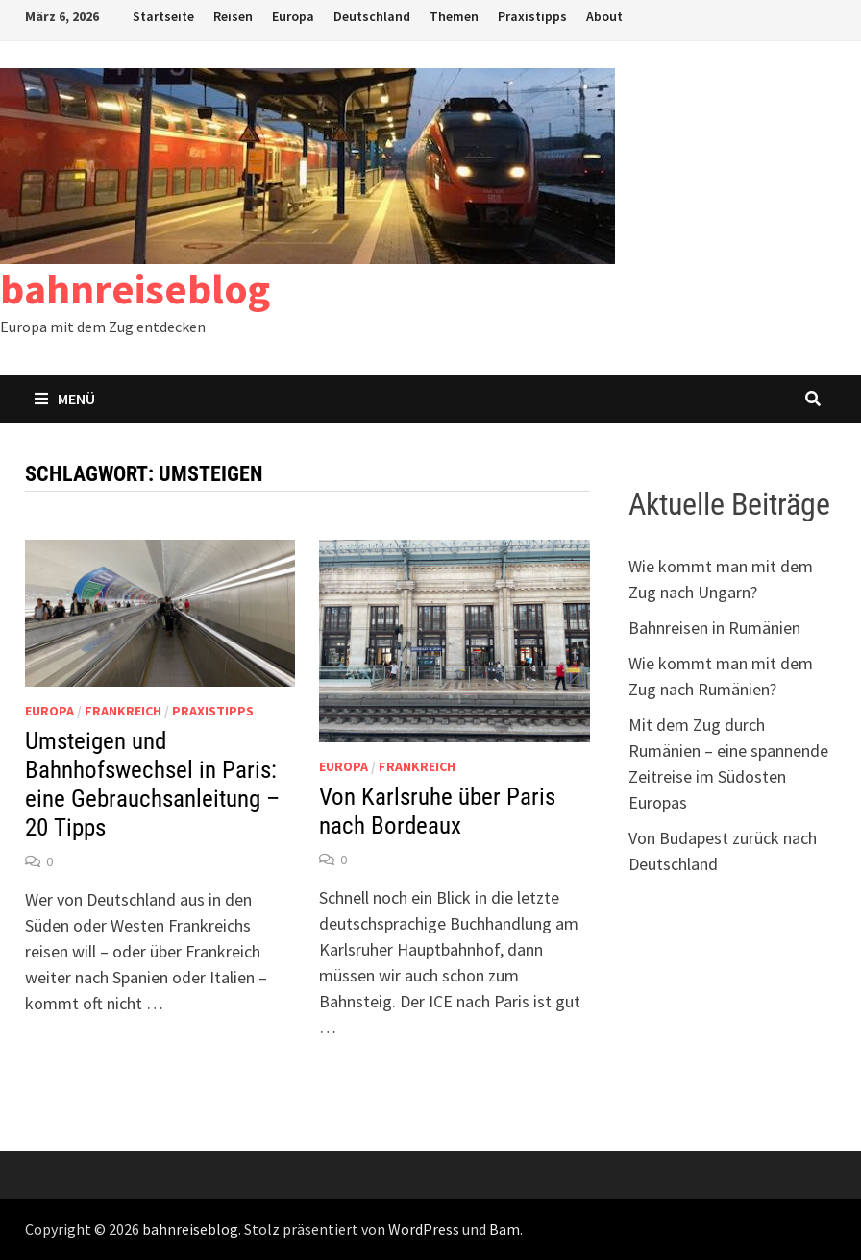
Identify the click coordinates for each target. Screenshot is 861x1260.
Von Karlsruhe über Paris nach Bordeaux (437, 811)
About (604, 16)
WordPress (423, 1229)
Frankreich (123, 710)
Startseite (163, 16)
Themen (454, 16)
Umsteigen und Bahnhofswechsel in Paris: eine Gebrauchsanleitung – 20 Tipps (152, 784)
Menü (65, 398)
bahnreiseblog (135, 288)
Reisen (233, 16)
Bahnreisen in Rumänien (714, 628)
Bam (504, 1229)
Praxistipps (532, 16)
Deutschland (371, 16)
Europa (293, 16)
